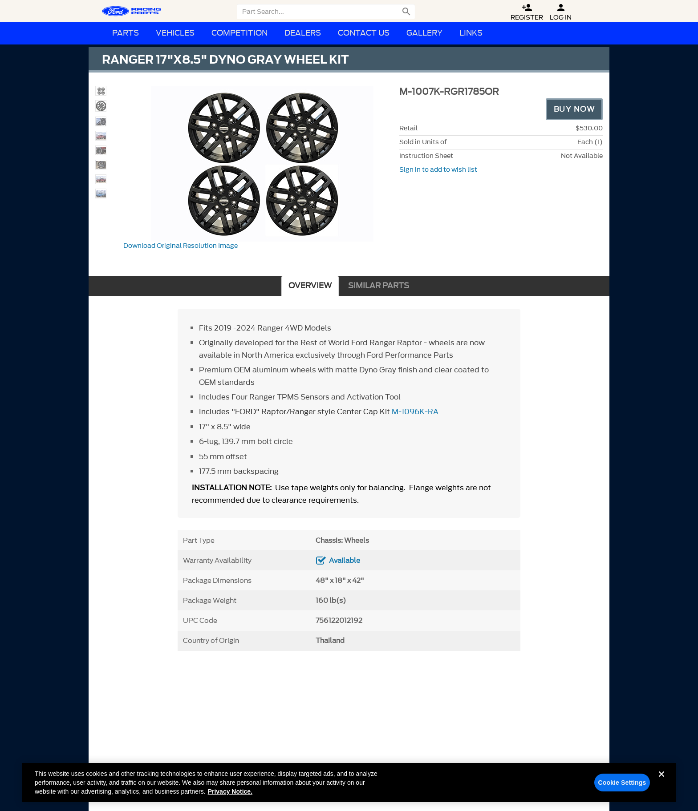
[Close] (661, 784)
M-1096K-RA (415, 411)
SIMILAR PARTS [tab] (378, 285)
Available (344, 560)
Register (527, 12)
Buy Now (574, 109)
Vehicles (175, 33)
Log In (561, 12)
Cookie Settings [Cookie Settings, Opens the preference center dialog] (622, 785)
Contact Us (364, 33)
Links (471, 33)
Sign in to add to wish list (438, 169)
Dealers (302, 33)
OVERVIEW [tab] (310, 285)
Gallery (424, 33)
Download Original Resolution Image (180, 245)
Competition (239, 33)
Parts (125, 33)
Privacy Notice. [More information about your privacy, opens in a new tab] (230, 794)
